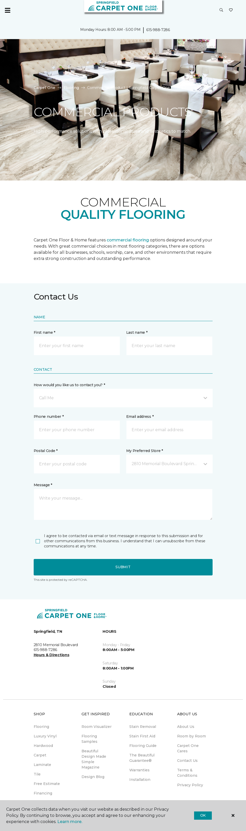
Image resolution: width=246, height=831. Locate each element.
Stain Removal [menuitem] (142, 726)
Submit (122, 567)
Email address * (140, 416)
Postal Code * (46, 451)
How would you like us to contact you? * (69, 385)
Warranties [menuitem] (139, 770)
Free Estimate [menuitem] (47, 783)
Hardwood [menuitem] (43, 745)
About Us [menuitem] (185, 726)
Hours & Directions (51, 655)
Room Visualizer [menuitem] (96, 726)
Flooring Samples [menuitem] (89, 739)
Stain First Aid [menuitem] (142, 736)
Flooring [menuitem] (41, 726)
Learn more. (69, 821)
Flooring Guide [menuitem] (143, 745)
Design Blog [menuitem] (92, 776)
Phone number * (49, 416)
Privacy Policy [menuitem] (190, 785)
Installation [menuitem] (139, 779)
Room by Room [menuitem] (191, 736)
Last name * (137, 332)
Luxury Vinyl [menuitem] (45, 736)
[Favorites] (231, 10)
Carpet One (44, 87)
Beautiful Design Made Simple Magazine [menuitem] (93, 759)
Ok (203, 815)
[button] (221, 10)
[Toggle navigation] (7, 10)
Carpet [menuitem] (40, 755)
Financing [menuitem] (43, 793)
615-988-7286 (158, 30)
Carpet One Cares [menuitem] (188, 748)
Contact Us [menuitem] (187, 760)
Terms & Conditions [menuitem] (187, 773)
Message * (43, 485)
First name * (45, 332)
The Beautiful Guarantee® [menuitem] (141, 758)
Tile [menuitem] (37, 774)
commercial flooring (128, 240)
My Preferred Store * (144, 451)
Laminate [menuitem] (42, 764)
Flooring (71, 87)
